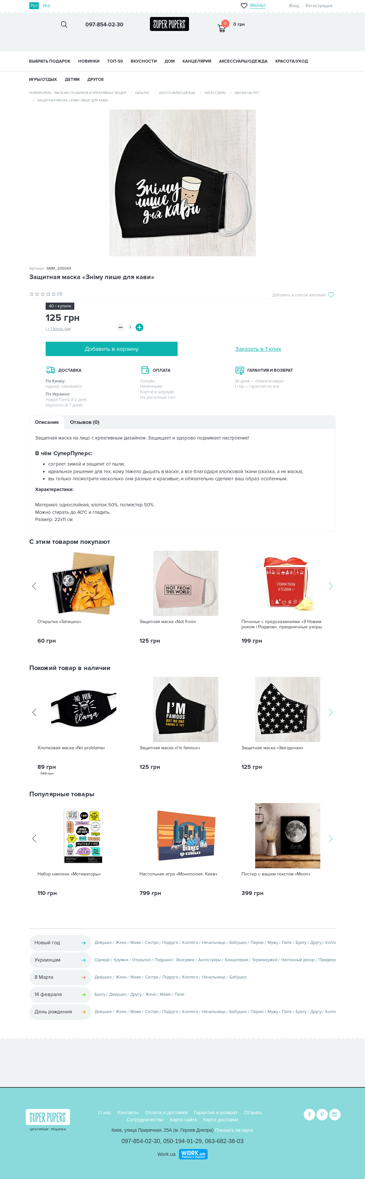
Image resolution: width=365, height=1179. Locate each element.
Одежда (102, 960)
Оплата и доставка (166, 1112)
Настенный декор (297, 960)
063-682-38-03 (224, 1141)
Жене (121, 942)
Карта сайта (183, 1119)
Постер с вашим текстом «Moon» (275, 874)
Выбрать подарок (49, 61)
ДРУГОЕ (95, 79)
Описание (47, 422)
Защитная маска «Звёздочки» (272, 748)
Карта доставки (220, 1119)
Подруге (170, 942)
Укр (46, 5)
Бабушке (238, 942)
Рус (34, 5)
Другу (315, 942)
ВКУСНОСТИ (144, 61)
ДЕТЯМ (72, 79)
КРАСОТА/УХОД (291, 61)
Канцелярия (236, 960)
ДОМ (170, 61)
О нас (104, 1112)
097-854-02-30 (141, 1141)
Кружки (121, 960)
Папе (287, 942)
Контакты (128, 1112)
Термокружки (264, 960)
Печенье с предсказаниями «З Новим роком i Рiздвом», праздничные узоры (281, 624)
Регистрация (319, 5)
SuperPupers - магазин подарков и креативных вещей (77, 93)
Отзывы (253, 1112)
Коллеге (190, 942)
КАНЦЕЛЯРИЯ (196, 61)
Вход (294, 5)
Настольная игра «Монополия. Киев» (178, 874)
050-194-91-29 (182, 1141)
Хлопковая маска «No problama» (71, 748)
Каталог (142, 93)
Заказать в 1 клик (258, 348)
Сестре (151, 942)
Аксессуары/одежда (177, 93)
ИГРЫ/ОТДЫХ (43, 79)
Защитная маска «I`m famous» (169, 748)
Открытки (141, 960)
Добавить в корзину (112, 348)
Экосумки (185, 960)
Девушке (103, 942)
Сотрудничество (145, 1119)
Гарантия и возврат (216, 1112)
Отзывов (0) (84, 422)
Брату (301, 942)
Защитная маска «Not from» (167, 621)
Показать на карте (234, 1130)
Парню (257, 942)
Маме (135, 942)
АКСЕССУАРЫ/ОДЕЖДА (243, 61)
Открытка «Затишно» (59, 621)
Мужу (273, 942)
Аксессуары (215, 93)
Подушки (163, 960)
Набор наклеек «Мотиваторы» (69, 874)
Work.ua (166, 1154)
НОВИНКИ (88, 61)
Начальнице (214, 942)
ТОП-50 (115, 61)
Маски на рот (247, 93)
